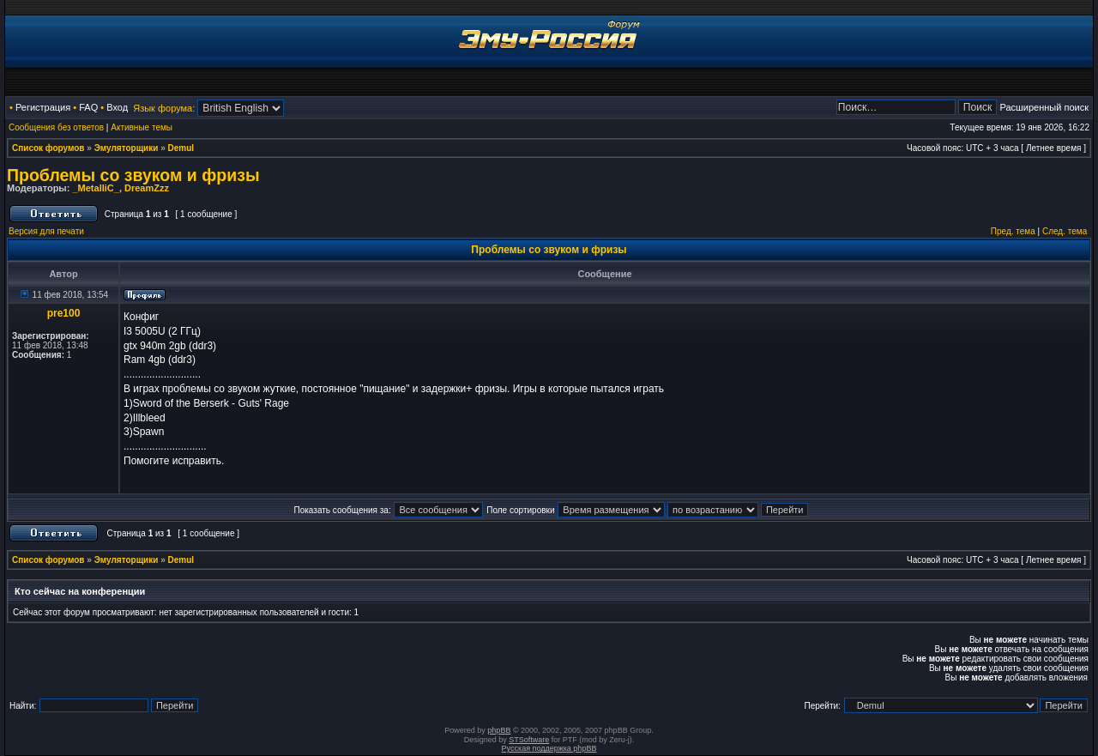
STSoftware (529, 739)
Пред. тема (1013, 231)
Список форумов (48, 148)
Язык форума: (164, 108)
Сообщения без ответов (56, 127)
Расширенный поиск (1044, 107)
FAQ (88, 107)
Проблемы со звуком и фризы (133, 175)
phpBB (498, 730)
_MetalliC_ (95, 188)
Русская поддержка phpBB (549, 748)
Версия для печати (46, 231)
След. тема (1064, 231)
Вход (117, 107)
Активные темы (141, 127)
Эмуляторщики (126, 148)
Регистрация (42, 107)
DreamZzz (146, 188)
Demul (181, 148)
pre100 (64, 313)
